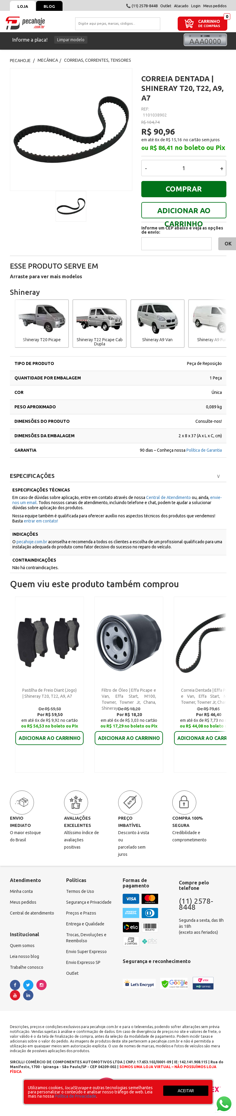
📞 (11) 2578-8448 (142, 6)
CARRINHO (209, 21)
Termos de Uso (80, 891)
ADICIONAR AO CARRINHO (183, 212)
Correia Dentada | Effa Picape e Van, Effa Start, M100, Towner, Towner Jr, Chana (208, 696)
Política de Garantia (204, 450)
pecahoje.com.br (32, 541)
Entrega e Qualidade (85, 923)
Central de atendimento (32, 913)
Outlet (165, 6)
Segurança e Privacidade (89, 902)
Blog (49, 6)
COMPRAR (184, 189)
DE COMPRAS (209, 26)
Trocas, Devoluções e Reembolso (86, 937)
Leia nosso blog (24, 956)
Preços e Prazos (81, 913)
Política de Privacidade (75, 1096)
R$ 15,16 (174, 139)
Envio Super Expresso (86, 951)
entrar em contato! (41, 521)
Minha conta (21, 891)
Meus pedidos (214, 6)
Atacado (181, 6)
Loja (22, 6)
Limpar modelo (70, 39)
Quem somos (22, 945)
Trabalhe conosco (26, 967)
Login (196, 6)
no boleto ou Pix (200, 147)
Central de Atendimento (169, 497)
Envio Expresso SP (83, 962)
